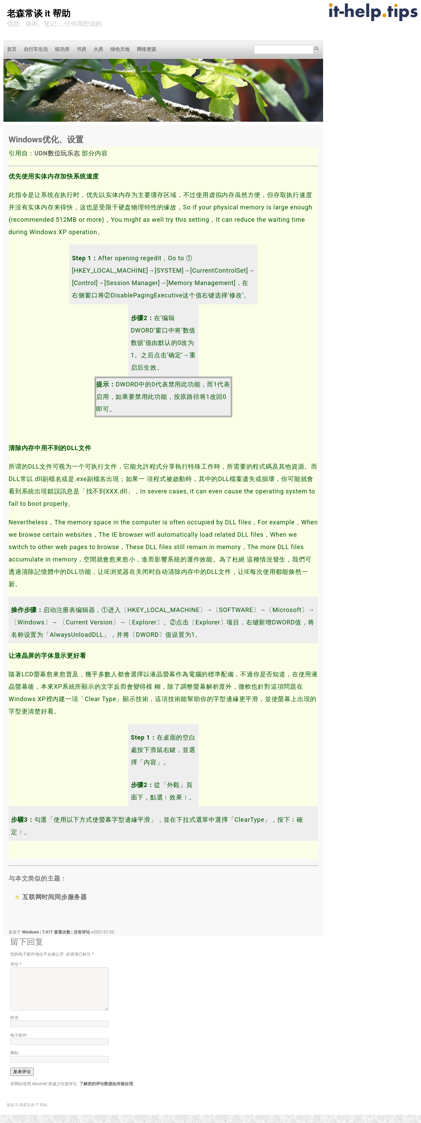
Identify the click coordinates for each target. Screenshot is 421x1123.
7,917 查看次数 (56, 932)
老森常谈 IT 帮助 (38, 13)
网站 (14, 1061)
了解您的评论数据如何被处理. (106, 1092)
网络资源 (146, 49)
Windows (30, 932)
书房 (81, 49)
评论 (15, 964)
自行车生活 (36, 49)
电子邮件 (18, 1043)
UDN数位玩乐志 (57, 153)
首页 (11, 49)
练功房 (62, 49)
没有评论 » (83, 932)
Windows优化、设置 (46, 139)
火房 (98, 49)
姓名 (14, 1025)
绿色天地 (120, 49)
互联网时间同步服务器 (54, 897)
